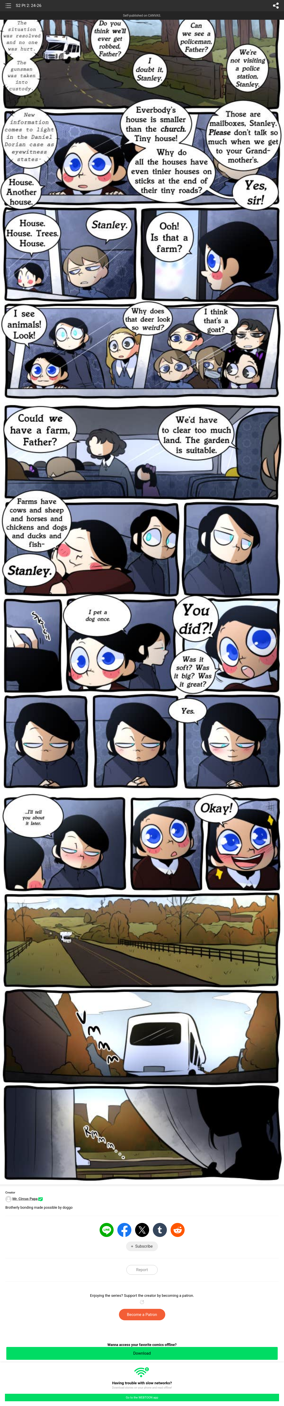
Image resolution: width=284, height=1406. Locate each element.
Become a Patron (142, 1314)
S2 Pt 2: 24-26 (28, 5)
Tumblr (160, 1230)
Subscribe (144, 1246)
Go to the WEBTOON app (142, 1397)
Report (142, 1269)
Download (142, 1353)
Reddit (178, 1230)
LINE (107, 1230)
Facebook (124, 1230)
